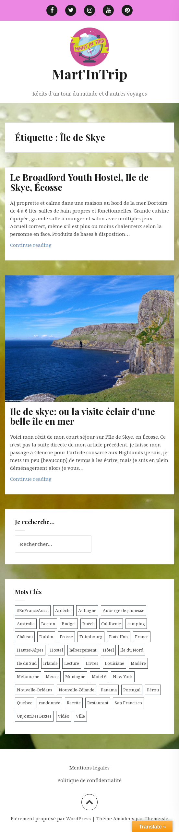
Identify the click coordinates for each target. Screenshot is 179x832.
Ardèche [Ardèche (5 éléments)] (63, 610)
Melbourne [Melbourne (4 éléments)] (28, 676)
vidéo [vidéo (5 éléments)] (63, 716)
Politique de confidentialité (89, 780)
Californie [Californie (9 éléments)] (111, 624)
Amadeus (123, 818)
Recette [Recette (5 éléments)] (74, 703)
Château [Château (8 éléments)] (25, 637)
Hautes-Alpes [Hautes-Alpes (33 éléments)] (30, 650)
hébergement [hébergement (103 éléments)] (82, 650)
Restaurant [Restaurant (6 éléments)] (97, 703)
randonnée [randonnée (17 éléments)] (49, 703)
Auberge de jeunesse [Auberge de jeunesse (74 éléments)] (123, 610)
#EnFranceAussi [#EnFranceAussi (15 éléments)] (33, 610)
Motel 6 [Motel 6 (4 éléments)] (99, 676)
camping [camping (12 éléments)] (136, 624)
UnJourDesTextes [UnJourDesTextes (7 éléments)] (34, 716)
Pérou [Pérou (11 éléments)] (153, 690)
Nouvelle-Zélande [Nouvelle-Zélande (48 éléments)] (76, 690)
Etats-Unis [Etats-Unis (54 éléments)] (118, 637)
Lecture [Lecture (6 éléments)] (71, 663)
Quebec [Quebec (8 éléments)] (24, 703)
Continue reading (42, 246)
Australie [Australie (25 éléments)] (26, 624)
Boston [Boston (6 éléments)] (48, 624)
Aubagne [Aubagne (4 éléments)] (87, 610)
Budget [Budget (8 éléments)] (69, 624)
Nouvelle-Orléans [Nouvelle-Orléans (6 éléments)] (34, 690)
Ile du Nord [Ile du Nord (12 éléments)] (131, 650)
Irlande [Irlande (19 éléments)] (50, 663)
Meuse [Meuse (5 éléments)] (52, 676)
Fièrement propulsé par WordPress (51, 818)
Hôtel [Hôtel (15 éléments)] (108, 650)
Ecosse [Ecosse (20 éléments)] (66, 637)
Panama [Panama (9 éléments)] (109, 690)
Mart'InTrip (89, 74)
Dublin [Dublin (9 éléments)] (46, 637)
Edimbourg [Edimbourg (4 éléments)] (90, 637)
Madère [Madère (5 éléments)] (138, 663)
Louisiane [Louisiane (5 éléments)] (114, 663)
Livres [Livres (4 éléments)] (92, 663)
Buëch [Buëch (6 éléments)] (88, 624)
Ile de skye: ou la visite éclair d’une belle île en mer (82, 416)
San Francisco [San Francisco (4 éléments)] (128, 703)
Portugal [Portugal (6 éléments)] (131, 690)
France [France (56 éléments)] (142, 637)
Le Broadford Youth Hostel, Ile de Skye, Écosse (79, 182)
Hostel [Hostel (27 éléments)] (56, 650)
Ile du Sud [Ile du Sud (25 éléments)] (27, 663)
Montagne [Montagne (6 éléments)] (75, 676)
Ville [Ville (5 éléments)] (80, 716)
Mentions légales (89, 767)
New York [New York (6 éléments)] (123, 676)
